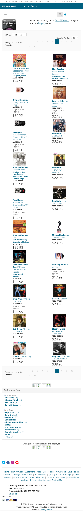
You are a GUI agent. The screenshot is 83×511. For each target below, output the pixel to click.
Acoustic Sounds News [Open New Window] (23, 477)
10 (72, 41)
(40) (13, 400)
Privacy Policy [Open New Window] (45, 509)
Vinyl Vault (61, 471)
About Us (40, 477)
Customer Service (33, 471)
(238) (11, 397)
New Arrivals (17, 471)
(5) (11, 402)
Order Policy (48, 471)
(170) (12, 412)
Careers (50, 477)
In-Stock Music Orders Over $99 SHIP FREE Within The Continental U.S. (41, 1)
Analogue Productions (22, 474)
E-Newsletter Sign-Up (40, 480)
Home (6, 471)
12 (35, 46)
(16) (16, 422)
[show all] (9, 437)
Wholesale (60, 477)
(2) (14, 432)
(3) (12, 429)
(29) (11, 415)
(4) (13, 427)
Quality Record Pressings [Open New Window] (60, 474)
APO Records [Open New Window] (40, 474)
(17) (12, 419)
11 (29, 46)
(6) (8, 424)
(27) (11, 417)
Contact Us (57, 480)
